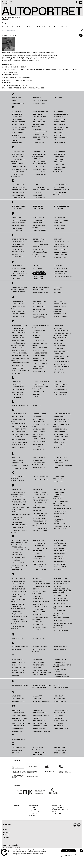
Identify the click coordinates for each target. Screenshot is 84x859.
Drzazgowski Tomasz (41, 190)
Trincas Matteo (39, 665)
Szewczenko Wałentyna (58, 614)
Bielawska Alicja (39, 122)
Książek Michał (59, 364)
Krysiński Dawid (59, 359)
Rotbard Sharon (60, 545)
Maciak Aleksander (19, 414)
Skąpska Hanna (17, 614)
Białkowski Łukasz (40, 116)
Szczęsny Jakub (60, 598)
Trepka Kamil (37, 659)
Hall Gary (36, 266)
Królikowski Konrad (61, 356)
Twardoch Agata (60, 674)
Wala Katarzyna (18, 713)
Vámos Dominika (18, 698)
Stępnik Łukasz (38, 622)
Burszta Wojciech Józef (60, 138)
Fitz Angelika (17, 230)
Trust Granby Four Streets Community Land (41, 671)
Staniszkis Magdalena (41, 601)
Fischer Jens (17, 228)
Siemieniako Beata (18, 594)
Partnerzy (6, 832)
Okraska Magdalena (40, 476)
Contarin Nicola (60, 151)
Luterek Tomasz (60, 394)
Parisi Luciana (17, 517)
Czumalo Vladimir (60, 167)
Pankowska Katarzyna (20, 507)
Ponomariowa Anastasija (58, 493)
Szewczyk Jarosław (61, 618)
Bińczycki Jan (38, 129)
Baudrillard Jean (18, 137)
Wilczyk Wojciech (39, 713)
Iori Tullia (57, 290)
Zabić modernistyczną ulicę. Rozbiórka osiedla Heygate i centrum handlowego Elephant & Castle (40, 69)
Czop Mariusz (59, 164)
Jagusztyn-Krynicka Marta (19, 307)
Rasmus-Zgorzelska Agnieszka (19, 566)
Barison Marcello (19, 127)
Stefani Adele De (39, 612)
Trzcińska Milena (60, 659)
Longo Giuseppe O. (60, 389)
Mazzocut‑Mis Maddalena (37, 435)
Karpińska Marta (18, 347)
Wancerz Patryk (18, 720)
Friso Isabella (59, 223)
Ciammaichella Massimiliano (17, 175)
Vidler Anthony (60, 698)
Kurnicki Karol (59, 369)
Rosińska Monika (60, 543)
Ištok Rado (58, 292)
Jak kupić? (6, 837)
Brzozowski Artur (61, 127)
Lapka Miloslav (17, 384)
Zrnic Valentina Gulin (62, 747)
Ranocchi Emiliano (19, 562)
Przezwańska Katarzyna (58, 520)
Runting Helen (59, 556)
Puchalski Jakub (60, 529)
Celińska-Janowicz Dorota (18, 160)
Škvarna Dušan (38, 638)
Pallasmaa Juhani (18, 499)
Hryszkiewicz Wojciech (63, 276)
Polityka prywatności (10, 845)
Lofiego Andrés (59, 387)
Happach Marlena (39, 271)
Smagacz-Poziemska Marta (19, 622)
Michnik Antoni (59, 416)
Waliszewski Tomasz (19, 718)
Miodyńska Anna (60, 431)
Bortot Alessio (59, 122)
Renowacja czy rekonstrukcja (15, 85)
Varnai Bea (37, 698)
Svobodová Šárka (60, 578)
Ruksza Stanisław (60, 551)
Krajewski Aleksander (62, 333)
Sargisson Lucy (18, 583)
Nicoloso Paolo (39, 467)
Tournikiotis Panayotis (20, 667)
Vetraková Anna (60, 696)
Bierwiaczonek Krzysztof (38, 125)
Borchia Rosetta (60, 116)
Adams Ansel (17, 98)
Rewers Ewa (37, 551)
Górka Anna (37, 247)
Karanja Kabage (18, 335)
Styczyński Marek (39, 627)
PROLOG (56, 516)
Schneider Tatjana (19, 591)
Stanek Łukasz (38, 599)
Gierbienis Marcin (39, 239)
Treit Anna (16, 675)
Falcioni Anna (17, 217)
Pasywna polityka (10, 72)
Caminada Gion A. (18, 154)
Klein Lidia (36, 335)
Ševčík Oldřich (17, 638)
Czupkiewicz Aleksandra (58, 171)
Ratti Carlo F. (17, 570)
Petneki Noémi (38, 489)
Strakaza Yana (38, 624)
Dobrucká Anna (18, 195)
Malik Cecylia (17, 437)
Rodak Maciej (38, 559)
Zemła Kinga (37, 755)
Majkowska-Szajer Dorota (18, 420)
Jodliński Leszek (60, 313)
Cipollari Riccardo (40, 161)
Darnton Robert (18, 184)
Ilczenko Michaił (39, 290)
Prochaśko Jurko (60, 514)
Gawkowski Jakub (18, 244)
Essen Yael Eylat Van (61, 206)
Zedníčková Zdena (39, 752)
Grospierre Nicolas (61, 241)
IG (79, 825)
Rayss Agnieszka (39, 543)
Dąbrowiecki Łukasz (19, 190)
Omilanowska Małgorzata (58, 477)
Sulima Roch (37, 629)
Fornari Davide (38, 220)
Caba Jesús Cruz (18, 151)
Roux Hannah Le (60, 548)
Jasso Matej (37, 311)
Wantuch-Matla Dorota (21, 723)
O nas (5, 829)
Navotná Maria (17, 460)
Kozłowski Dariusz (61, 330)
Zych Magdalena (60, 750)
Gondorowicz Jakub (40, 244)
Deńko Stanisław (18, 192)
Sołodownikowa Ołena (41, 586)
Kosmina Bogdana (39, 366)
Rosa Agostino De (39, 569)
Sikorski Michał (18, 604)
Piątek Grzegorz (39, 497)
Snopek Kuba (37, 578)
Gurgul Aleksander (61, 255)
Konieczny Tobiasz (40, 353)
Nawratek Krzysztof (20, 465)
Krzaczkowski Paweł (61, 361)
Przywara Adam (60, 523)
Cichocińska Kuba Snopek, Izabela (39, 155)
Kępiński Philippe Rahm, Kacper (40, 326)
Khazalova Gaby (39, 330)
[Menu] (80, 2)
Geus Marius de (17, 256)
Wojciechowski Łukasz (41, 731)
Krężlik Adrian (59, 348)
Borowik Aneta (59, 119)
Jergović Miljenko (60, 304)
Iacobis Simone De (18, 292)
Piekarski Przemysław (41, 500)
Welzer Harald (17, 728)
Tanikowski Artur (18, 662)
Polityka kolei (8, 82)
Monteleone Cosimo (61, 434)
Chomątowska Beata (19, 169)
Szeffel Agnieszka (61, 603)
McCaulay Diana (39, 439)
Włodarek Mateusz (40, 726)
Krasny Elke (58, 340)
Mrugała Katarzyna (61, 439)
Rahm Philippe (17, 555)
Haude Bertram (38, 276)
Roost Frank (37, 566)
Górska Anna (38, 249)
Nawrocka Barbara (19, 468)
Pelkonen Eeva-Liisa (19, 525)
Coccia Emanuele (39, 169)
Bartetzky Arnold (19, 132)
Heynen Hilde (38, 279)
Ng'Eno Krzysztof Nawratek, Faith (39, 464)
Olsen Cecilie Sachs (40, 479)
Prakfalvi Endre (60, 511)
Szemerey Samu (59, 610)
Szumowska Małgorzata (58, 626)
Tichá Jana (16, 665)
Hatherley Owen (39, 273)
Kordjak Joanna (39, 355)
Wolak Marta (59, 715)
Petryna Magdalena (40, 495)
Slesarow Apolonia (19, 616)
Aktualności (7, 824)
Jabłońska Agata (18, 301)
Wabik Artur (16, 710)
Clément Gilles (38, 166)
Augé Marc (58, 98)
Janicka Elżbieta (18, 316)
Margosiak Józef (39, 414)
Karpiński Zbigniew (19, 350)
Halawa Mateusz (18, 271)
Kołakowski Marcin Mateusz (39, 344)
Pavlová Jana (17, 522)
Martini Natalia (38, 419)
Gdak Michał (16, 254)
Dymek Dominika (59, 187)
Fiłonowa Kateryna (19, 225)
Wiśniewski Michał (39, 723)
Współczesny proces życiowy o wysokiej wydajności (23, 88)
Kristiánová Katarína (61, 351)
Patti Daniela (17, 519)
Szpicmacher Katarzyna (63, 623)
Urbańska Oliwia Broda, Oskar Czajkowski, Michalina (46, 686)
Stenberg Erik (38, 614)
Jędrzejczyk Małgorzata (58, 310)
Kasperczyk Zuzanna (20, 355)
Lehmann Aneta (17, 397)
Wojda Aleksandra (61, 710)
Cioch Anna (37, 158)
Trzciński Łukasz (60, 662)
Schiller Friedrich (19, 589)
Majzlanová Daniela (19, 426)
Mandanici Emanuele (19, 442)
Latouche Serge (18, 387)
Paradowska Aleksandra (16, 511)
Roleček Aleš (38, 561)
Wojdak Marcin (59, 713)
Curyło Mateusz (60, 159)
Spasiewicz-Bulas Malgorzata (39, 592)
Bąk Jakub (15, 140)
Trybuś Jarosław (39, 675)
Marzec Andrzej (39, 422)
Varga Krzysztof (18, 701)
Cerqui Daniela (17, 164)
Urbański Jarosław (61, 687)
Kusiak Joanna (59, 372)
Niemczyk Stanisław (61, 460)
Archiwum (6, 827)
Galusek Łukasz (18, 241)
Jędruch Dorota (60, 306)
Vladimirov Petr (60, 701)
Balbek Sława (17, 116)
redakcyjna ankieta (40, 545)
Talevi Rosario (17, 659)
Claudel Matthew (39, 164)
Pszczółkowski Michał (62, 526)
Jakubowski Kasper (19, 311)
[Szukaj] (82, 30)
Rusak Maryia (59, 559)
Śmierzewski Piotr (19, 649)
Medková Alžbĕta (39, 441)
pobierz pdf (5, 19)
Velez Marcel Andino (41, 701)
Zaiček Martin (17, 750)
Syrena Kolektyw (60, 583)
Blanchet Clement (40, 132)
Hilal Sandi (58, 266)
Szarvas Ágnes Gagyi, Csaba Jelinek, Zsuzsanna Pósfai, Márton (62, 591)
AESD (14, 100)
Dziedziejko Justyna (61, 190)
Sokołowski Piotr (39, 581)
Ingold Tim (58, 287)
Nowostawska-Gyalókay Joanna (62, 466)
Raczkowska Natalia (19, 547)
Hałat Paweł (37, 268)
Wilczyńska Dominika (41, 715)
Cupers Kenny (59, 156)
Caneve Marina (17, 156)
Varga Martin (38, 696)
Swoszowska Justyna (62, 581)
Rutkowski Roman (60, 564)
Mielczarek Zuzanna (61, 419)
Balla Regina (17, 119)
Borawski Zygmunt (61, 114)
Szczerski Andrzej (61, 595)
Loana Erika (58, 381)
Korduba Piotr (38, 358)
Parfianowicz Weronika (21, 514)
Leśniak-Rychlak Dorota (42, 381)
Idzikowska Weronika (41, 287)
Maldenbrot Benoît (19, 431)
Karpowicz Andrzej (19, 353)
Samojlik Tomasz (18, 581)
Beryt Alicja (37, 114)
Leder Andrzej (17, 392)
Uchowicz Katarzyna (20, 685)
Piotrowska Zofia (39, 502)
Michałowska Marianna (62, 414)
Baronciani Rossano (20, 130)
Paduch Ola (16, 489)
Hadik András (17, 266)
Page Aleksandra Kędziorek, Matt (18, 493)
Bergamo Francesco (40, 111)
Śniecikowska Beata (40, 647)
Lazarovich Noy (18, 389)
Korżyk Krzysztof (40, 363)
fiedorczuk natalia (19, 220)
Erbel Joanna (17, 208)
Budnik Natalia (59, 130)
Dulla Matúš (37, 195)
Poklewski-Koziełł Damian (39, 524)
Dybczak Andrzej (60, 184)
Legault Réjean (17, 394)
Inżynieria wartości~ (11, 75)
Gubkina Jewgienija (61, 247)
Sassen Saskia (17, 586)
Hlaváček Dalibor (60, 268)
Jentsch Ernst (59, 301)
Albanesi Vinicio (18, 103)
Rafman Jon (16, 552)
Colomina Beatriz (39, 174)
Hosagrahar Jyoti (60, 271)
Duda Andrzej (38, 192)
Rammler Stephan (18, 557)
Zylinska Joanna (60, 753)
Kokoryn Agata (38, 340)
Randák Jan (16, 560)
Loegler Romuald (60, 384)
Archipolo (37, 98)
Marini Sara (37, 416)
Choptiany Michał (18, 172)
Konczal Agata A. (39, 350)
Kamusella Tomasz (19, 332)
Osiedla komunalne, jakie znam (14, 67)
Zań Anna (15, 753)
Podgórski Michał (39, 518)
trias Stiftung (38, 662)
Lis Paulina (37, 394)
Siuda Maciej (16, 611)
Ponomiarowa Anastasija (58, 497)
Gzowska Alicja (60, 257)
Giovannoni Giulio (39, 241)
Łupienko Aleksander (20, 405)
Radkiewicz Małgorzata (21, 549)
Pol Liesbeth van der (40, 528)
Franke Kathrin (59, 217)
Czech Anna (58, 162)
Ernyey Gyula (38, 208)
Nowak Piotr (58, 463)
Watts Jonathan (18, 726)
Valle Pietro (16, 696)
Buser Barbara (59, 142)
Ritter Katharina (39, 556)
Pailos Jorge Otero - (19, 496)
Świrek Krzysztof (60, 647)
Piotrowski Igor (39, 505)
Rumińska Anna (59, 553)
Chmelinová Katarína (19, 166)
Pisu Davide (37, 510)
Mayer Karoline (39, 429)
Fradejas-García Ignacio (39, 226)
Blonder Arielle (39, 134)
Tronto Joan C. (38, 667)
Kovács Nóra (37, 368)
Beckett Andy (17, 143)
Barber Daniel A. (18, 124)
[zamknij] (81, 35)
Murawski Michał (60, 444)
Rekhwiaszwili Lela (40, 548)
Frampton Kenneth (40, 230)
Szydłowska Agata (61, 630)
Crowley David (59, 154)
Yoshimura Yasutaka (19, 739)
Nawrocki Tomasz (39, 457)
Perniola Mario (17, 527)
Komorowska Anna (40, 347)
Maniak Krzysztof (19, 444)
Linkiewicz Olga (39, 391)
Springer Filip (38, 596)
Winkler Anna (38, 718)
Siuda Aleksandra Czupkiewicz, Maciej (18, 607)
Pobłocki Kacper (39, 515)
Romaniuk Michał (39, 564)
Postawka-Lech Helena (62, 508)
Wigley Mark (37, 710)
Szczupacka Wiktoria (61, 601)
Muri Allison (58, 447)
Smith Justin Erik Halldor (17, 627)
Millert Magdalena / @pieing (61, 425)
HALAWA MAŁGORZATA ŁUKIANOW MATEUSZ (19, 274)
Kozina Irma (58, 328)
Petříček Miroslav (39, 492)
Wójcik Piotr (58, 726)
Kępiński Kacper (17, 373)
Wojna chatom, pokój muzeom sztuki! (17, 77)
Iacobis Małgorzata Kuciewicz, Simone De (19, 288)
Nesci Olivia (37, 460)
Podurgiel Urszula (40, 521)
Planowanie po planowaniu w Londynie (17, 80)
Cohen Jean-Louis (39, 172)
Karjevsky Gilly (18, 338)
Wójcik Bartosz (60, 723)
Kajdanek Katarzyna (19, 325)
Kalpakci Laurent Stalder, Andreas (18, 329)
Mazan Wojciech (39, 431)
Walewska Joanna (19, 715)
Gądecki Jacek (17, 247)
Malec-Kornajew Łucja (20, 434)
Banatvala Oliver (18, 122)
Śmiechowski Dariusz (20, 647)
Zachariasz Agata (18, 747)
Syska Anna (58, 586)
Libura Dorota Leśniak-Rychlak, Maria (41, 388)
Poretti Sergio (59, 506)
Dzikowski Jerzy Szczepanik (59, 193)
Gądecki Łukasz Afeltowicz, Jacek (18, 250)
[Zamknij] (81, 850)
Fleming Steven (38, 217)
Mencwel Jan (38, 444)
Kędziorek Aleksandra (20, 370)
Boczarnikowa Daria (40, 137)
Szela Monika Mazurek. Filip (62, 607)
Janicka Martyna (39, 301)
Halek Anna (16, 278)
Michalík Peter (38, 449)
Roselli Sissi (58, 540)
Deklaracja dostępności (11, 847)
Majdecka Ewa (17, 416)
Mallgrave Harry (18, 439)
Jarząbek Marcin (39, 306)
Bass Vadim (16, 135)
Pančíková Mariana (19, 504)
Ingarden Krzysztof (40, 292)
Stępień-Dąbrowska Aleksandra (40, 618)
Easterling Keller (18, 206)
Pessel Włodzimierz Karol (19, 531)
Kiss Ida (35, 332)
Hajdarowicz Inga (19, 268)
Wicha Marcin (17, 731)
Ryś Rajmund (58, 569)
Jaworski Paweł (39, 317)
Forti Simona (38, 223)
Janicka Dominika (18, 313)
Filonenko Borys (18, 223)
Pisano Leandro (39, 508)
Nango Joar (16, 457)
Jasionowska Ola (39, 309)
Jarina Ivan (37, 304)
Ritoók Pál (37, 553)
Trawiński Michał (18, 673)
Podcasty (6, 835)
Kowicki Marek (59, 325)
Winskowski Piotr (39, 720)
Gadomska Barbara (19, 239)
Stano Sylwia (38, 604)
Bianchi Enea (37, 119)
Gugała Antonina (60, 252)
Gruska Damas (59, 244)
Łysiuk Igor (37, 405)
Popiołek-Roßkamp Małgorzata (60, 502)
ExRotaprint (58, 208)
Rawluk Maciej (38, 540)
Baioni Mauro (17, 114)
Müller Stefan (59, 442)
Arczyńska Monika (40, 100)
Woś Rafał (58, 718)
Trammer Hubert (18, 670)
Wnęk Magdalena (39, 728)
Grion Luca (58, 239)
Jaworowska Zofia (40, 314)
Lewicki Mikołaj (38, 384)
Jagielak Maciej (17, 304)
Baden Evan (16, 111)
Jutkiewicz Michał (60, 316)
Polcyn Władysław (40, 531)
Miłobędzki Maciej (60, 429)
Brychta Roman (59, 124)
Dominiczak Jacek (18, 198)
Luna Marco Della (60, 392)
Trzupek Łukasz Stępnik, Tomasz (62, 666)
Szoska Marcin (59, 620)
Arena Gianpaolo (39, 103)
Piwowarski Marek (40, 513)
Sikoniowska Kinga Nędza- (18, 600)
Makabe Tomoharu (19, 429)
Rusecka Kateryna (60, 561)
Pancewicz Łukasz (19, 502)
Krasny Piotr (58, 343)
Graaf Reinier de (39, 256)
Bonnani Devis (59, 111)
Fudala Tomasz (59, 225)
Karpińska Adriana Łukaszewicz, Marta (18, 344)
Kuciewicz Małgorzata (62, 367)
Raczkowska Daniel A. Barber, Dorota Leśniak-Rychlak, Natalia (20, 542)
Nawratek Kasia (18, 463)
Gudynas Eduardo (60, 249)
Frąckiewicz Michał (61, 220)
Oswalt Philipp (59, 481)
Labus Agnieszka (18, 381)
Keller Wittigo (17, 368)
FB (75, 825)
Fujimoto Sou (59, 228)
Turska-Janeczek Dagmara (60, 670)
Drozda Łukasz (38, 187)
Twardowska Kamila (61, 677)
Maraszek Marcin (18, 447)
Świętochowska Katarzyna (38, 650)
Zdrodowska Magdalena (37, 748)
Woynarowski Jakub (61, 720)
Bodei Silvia (37, 139)
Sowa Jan (36, 589)
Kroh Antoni (58, 353)
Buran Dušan (58, 132)
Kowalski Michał (39, 371)
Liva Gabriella (38, 396)
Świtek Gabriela (60, 649)
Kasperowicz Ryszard (20, 363)
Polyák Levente (59, 489)
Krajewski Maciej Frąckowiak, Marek (60, 337)
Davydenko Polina (18, 187)
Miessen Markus (60, 422)
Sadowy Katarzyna (19, 578)
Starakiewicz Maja (40, 606)
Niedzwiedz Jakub (60, 457)
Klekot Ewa (37, 338)
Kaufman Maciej (18, 365)
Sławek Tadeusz (18, 619)
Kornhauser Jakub (40, 361)
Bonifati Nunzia (38, 142)
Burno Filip (58, 135)
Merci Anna (37, 446)
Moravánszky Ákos (61, 437)
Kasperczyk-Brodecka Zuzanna (20, 359)
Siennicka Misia (17, 597)
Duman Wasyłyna (39, 198)
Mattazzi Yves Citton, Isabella (40, 425)
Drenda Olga (37, 184)
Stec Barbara (38, 609)
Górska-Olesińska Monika (39, 253)
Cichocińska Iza (39, 151)
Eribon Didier (38, 206)
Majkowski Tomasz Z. (20, 423)
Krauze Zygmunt (60, 346)
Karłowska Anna (18, 340)
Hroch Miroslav (60, 273)
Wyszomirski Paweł (61, 728)
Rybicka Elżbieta (60, 566)
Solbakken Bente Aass (41, 583)
